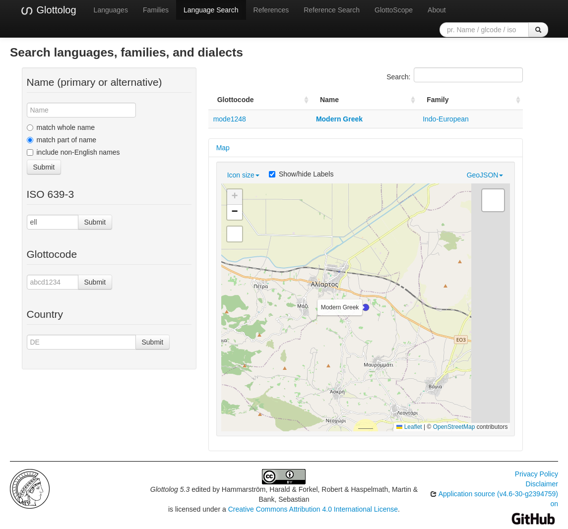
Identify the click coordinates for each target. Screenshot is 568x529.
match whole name (61, 127)
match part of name (62, 140)
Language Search (211, 10)
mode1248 (229, 119)
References (271, 10)
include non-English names (73, 152)
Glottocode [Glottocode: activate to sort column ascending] (235, 100)
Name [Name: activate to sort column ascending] (329, 100)
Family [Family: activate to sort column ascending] (437, 100)
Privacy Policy (536, 474)
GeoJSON (485, 175)
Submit (44, 167)
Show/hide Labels (301, 174)
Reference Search (332, 10)
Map (223, 148)
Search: (454, 74)
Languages (111, 10)
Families (156, 10)
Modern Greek (339, 119)
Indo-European (446, 119)
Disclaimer (542, 484)
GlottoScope (394, 10)
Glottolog (48, 10)
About (437, 10)
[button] (366, 307)
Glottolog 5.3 (169, 489)
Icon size (243, 175)
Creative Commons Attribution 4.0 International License (313, 509)
